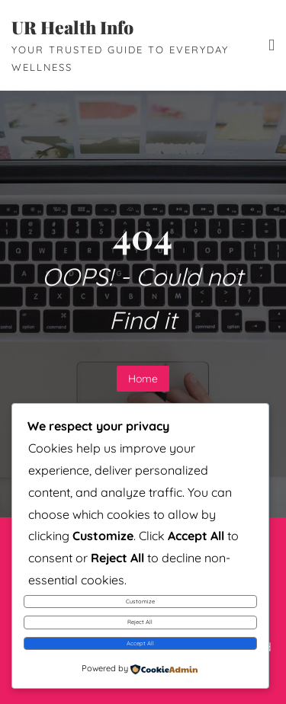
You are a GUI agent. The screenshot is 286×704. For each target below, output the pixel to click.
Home (143, 379)
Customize (140, 601)
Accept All (140, 643)
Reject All (140, 622)
